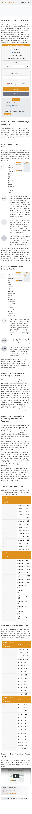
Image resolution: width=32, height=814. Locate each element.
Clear (16, 93)
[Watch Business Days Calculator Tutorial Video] (16, 776)
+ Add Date (7, 114)
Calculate (16, 89)
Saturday (8, 106)
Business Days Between (16, 58)
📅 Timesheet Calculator (19, 798)
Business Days (16, 73)
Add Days (16, 52)
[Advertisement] (16, 11)
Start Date (16, 63)
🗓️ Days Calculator (9, 791)
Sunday (16, 106)
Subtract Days (17, 55)
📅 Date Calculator (9, 793)
